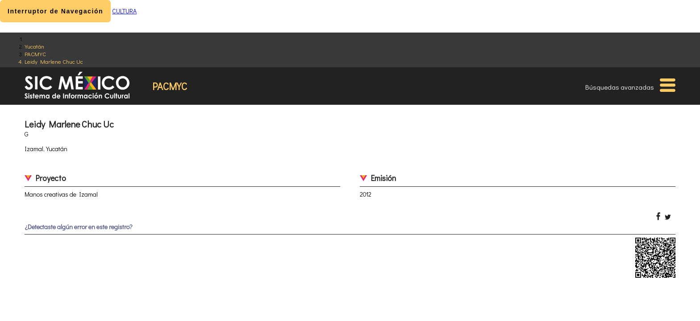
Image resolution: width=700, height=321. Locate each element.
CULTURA (124, 11)
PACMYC (35, 54)
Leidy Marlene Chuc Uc (54, 61)
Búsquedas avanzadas (619, 86)
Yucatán (34, 46)
